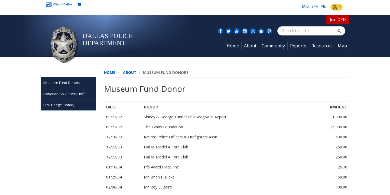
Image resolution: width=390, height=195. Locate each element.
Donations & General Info (64, 93)
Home (109, 72)
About (129, 72)
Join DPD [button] (338, 19)
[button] (339, 31)
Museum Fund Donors (61, 82)
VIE (323, 6)
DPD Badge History (58, 104)
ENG (305, 6)
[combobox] (309, 30)
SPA (314, 6)
